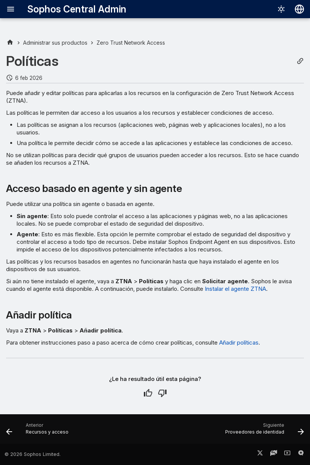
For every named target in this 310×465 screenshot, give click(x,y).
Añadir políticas (239, 342)
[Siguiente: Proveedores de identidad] (263, 431)
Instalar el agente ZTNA (235, 288)
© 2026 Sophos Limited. (33, 454)
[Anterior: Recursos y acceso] (39, 431)
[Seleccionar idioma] (299, 9)
